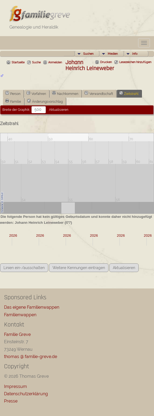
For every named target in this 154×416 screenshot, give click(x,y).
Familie (13, 101)
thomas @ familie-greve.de (30, 356)
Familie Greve (17, 334)
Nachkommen (65, 93)
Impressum (15, 386)
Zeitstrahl (128, 93)
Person (12, 93)
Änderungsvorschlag (45, 101)
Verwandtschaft (99, 93)
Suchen (88, 54)
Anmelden (55, 62)
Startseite (18, 62)
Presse (11, 401)
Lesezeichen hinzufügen (135, 62)
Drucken (106, 62)
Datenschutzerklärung (26, 393)
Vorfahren (36, 93)
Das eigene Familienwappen (31, 307)
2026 (13, 235)
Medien (113, 54)
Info (135, 54)
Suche (36, 62)
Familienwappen (20, 314)
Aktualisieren (58, 110)
